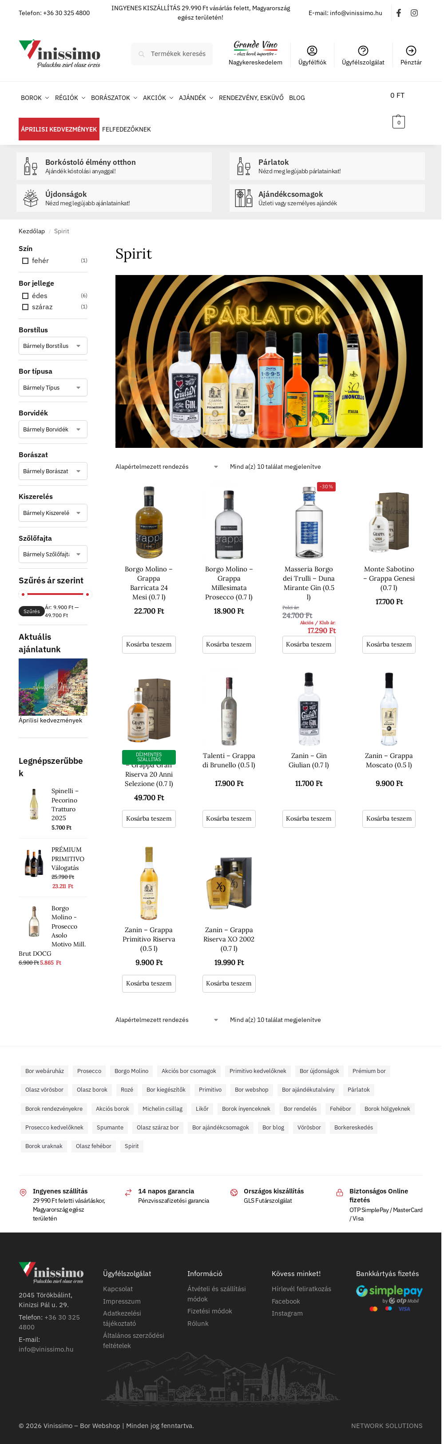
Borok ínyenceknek (246, 1098)
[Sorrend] (167, 457)
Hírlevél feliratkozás (301, 1279)
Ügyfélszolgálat (363, 55)
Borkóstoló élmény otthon (126, 157)
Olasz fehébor (93, 1136)
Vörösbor (309, 1117)
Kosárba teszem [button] (149, 634)
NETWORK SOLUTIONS (387, 1415)
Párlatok (339, 157)
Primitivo (210, 1080)
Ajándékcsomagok (339, 189)
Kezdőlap (32, 221)
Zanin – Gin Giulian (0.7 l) (309, 750)
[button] (402, 108)
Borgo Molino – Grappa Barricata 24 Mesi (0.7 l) (149, 572)
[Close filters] (90, 238)
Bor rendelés (300, 1098)
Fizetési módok (209, 1301)
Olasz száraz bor (158, 1117)
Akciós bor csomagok (189, 1061)
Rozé (127, 1080)
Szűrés (32, 601)
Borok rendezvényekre (54, 1098)
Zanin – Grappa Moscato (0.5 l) (389, 750)
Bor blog (273, 1117)
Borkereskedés (353, 1117)
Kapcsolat (118, 1279)
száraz (42, 296)
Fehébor (340, 1098)
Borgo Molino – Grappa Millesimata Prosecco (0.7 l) (229, 572)
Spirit (132, 1136)
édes (40, 285)
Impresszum (122, 1291)
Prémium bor (369, 1061)
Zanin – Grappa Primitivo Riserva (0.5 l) (149, 929)
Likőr (202, 1098)
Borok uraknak (44, 1136)
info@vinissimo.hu (46, 1339)
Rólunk (198, 1313)
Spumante (110, 1117)
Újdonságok (126, 189)
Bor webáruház (44, 1061)
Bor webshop (252, 1080)
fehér (40, 250)
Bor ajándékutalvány (308, 1080)
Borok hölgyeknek (387, 1098)
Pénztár (411, 55)
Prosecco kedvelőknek (54, 1117)
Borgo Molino (131, 1061)
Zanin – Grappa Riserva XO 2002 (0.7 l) (228, 929)
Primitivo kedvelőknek (258, 1061)
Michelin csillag (162, 1098)
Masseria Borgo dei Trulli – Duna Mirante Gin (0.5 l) (309, 572)
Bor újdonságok (319, 1061)
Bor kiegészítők (166, 1080)
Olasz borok (92, 1080)
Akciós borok (112, 1098)
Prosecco (89, 1061)
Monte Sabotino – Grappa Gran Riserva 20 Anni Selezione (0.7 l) (149, 760)
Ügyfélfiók (312, 55)
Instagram (287, 1303)
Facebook (286, 1291)
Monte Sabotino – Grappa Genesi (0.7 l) (389, 568)
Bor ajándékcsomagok (220, 1117)
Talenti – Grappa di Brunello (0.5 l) (228, 750)
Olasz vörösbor (44, 1080)
